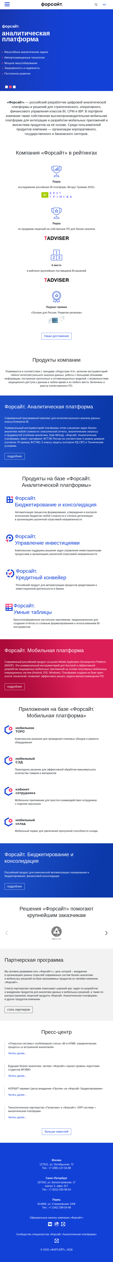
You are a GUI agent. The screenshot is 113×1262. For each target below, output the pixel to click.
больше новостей (56, 1131)
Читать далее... (17, 1053)
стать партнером (18, 1009)
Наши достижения (56, 336)
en (104, 4)
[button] (6, 87)
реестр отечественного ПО (56, 385)
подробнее (14, 456)
